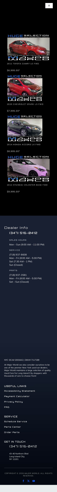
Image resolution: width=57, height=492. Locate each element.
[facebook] (23, 481)
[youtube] (34, 481)
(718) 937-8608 (18, 254)
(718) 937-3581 (18, 275)
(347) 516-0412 (23, 233)
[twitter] (28, 481)
